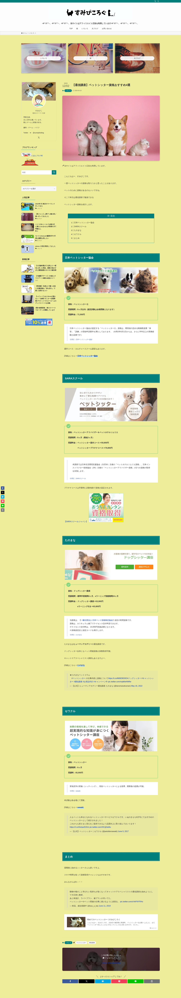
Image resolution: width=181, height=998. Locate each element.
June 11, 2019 (105, 906)
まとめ (77, 238)
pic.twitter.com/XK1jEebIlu (100, 827)
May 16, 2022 (136, 686)
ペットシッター (81, 942)
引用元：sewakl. (75, 791)
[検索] (158, 1)
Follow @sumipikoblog (111, 963)
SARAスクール (80, 226)
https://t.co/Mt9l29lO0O (117, 678)
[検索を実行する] (54, 172)
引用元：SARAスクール (78, 478)
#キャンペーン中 (101, 682)
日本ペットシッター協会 (84, 223)
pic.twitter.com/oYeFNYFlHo (131, 902)
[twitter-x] (155, 1)
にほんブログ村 (32, 156)
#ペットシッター (79, 678)
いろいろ (68, 90)
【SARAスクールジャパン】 (76, 522)
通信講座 (92, 942)
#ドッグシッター (134, 678)
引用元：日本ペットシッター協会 (81, 339)
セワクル (77, 234)
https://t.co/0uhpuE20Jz (79, 827)
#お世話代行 (88, 682)
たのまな (77, 230)
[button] (70, 981)
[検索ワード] (38, 172)
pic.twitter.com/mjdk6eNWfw (119, 682)
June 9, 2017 (123, 831)
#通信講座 (78, 682)
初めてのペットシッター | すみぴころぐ (103, 919)
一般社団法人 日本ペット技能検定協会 (97, 620)
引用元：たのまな (76, 635)
